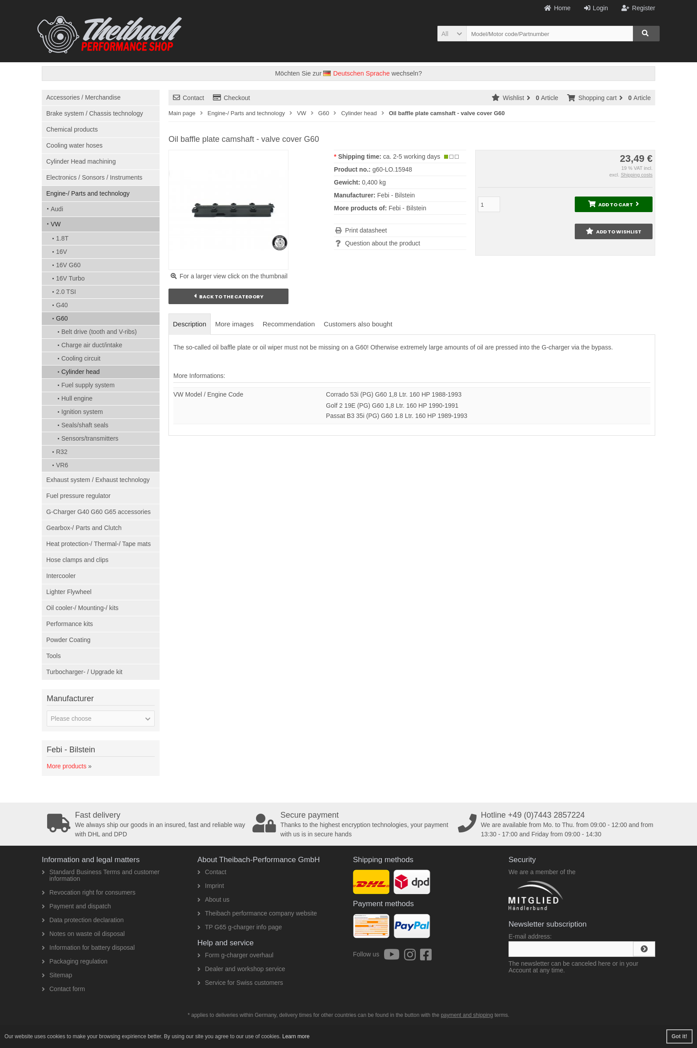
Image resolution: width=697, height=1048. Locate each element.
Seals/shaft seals (84, 425)
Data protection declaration (83, 920)
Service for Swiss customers (240, 982)
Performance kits (69, 623)
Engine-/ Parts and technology (88, 193)
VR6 (62, 465)
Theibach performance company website (257, 913)
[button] (451, 33)
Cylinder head (80, 371)
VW (56, 224)
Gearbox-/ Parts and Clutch (84, 527)
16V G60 (68, 265)
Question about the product (382, 243)
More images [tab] (234, 324)
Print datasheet (366, 230)
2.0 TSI (66, 291)
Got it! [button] (679, 1036)
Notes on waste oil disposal (83, 933)
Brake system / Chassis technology (94, 113)
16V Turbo (70, 278)
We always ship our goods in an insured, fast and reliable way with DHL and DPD (146, 824)
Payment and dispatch (76, 906)
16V (61, 251)
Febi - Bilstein (407, 208)
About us (213, 899)
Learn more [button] (295, 1036)
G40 (62, 305)
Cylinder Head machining (81, 161)
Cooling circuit (80, 358)
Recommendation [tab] (289, 324)
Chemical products (72, 129)
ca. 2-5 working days (411, 156)
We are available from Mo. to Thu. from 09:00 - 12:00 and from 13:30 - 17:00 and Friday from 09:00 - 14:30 (557, 824)
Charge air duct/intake (91, 345)
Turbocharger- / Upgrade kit (84, 671)
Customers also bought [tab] (358, 324)
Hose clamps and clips (77, 559)
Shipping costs (637, 174)
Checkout (231, 97)
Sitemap (57, 975)
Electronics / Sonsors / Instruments (94, 177)
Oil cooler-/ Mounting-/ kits (82, 607)
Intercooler (61, 575)
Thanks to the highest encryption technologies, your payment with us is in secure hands (352, 824)
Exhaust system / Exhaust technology (98, 479)
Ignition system (82, 411)
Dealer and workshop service (241, 968)
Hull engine (76, 398)
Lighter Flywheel (69, 591)
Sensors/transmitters (89, 438)
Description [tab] (189, 324)
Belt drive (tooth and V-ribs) (99, 331)
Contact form (63, 988)
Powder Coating (68, 639)
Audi (57, 209)
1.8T (62, 238)
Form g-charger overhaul (235, 955)
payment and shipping (467, 1015)
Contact (188, 97)
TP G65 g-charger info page (239, 927)
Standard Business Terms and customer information (101, 875)
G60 (62, 318)
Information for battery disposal (88, 947)
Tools (53, 655)
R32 (62, 451)
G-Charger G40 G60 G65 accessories (98, 511)
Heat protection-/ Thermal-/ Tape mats (98, 543)
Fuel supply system (88, 385)
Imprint (210, 885)
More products (66, 766)
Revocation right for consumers (89, 892)
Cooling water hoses (74, 145)
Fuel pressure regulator (78, 495)
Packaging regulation (75, 961)
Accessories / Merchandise (83, 97)
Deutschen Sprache (356, 73)
